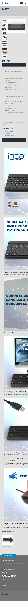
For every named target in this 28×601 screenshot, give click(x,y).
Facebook (3, 576)
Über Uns (5, 582)
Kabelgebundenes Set (7, 546)
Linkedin (14, 576)
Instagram (12, 576)
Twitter (6, 576)
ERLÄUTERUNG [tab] (7, 64)
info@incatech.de (10, 569)
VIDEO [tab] (4, 140)
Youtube (9, 576)
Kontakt (4, 585)
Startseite (5, 579)
